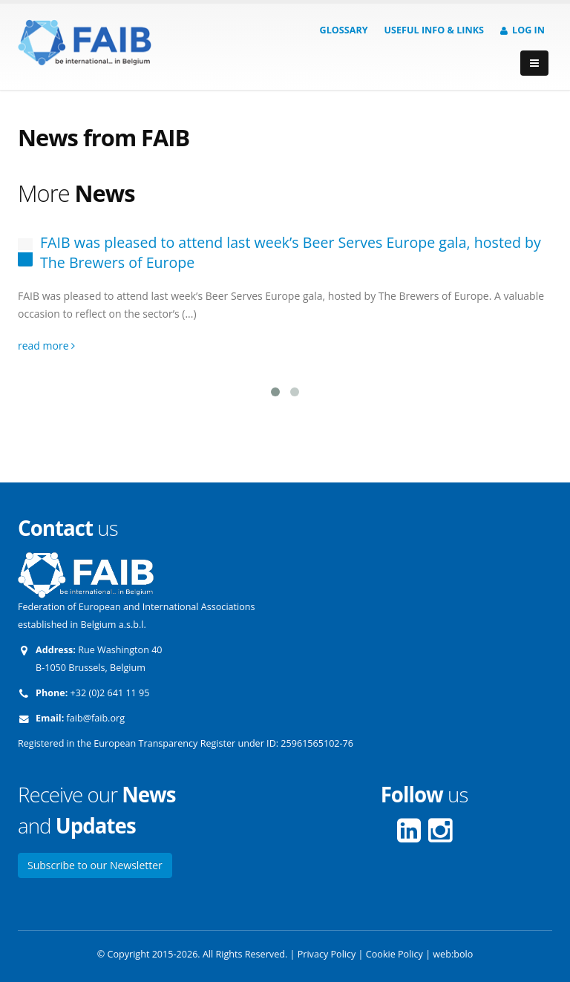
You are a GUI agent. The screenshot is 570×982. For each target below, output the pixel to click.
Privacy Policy (327, 954)
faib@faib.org (96, 718)
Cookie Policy (394, 954)
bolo (463, 954)
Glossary (344, 30)
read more (46, 345)
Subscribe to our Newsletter (95, 865)
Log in (522, 30)
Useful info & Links (434, 30)
